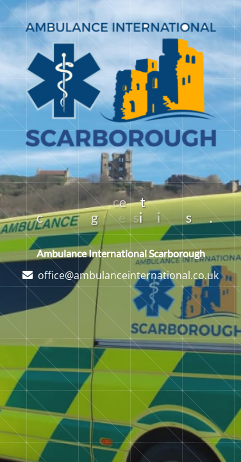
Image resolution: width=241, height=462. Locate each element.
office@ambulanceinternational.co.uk (128, 275)
